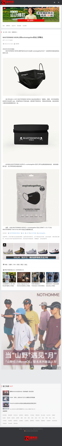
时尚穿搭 (5, 415)
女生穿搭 (25, 25)
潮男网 (20, 429)
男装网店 (37, 420)
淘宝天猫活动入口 (10, 270)
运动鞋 (4, 417)
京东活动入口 (20, 270)
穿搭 (18, 264)
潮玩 (29, 417)
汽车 (39, 417)
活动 (54, 417)
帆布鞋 (8, 417)
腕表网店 (16, 420)
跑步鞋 (13, 417)
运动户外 (14, 25)
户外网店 (5, 420)
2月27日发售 (33, 233)
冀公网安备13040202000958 (31, 431)
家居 (32, 417)
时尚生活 (16, 415)
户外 (14, 264)
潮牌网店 (32, 420)
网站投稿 (16, 423)
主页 (6, 32)
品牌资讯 (21, 415)
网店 (22, 264)
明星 (47, 417)
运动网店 (26, 420)
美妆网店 (10, 420)
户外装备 (32, 415)
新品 (26, 264)
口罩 (28, 233)
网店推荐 (10, 415)
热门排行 (48, 415)
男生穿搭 (19, 25)
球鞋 (6, 264)
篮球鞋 (17, 417)
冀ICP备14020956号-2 (38, 429)
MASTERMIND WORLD (14, 233)
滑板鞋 (53, 415)
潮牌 (10, 264)
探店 (43, 417)
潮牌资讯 (8, 25)
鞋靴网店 (43, 420)
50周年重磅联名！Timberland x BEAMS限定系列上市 (38, 285)
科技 (25, 417)
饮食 (36, 417)
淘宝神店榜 (54, 420)
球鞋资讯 (37, 415)
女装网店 (21, 420)
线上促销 (43, 415)
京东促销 (10, 423)
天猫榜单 (48, 420)
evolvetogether (42, 233)
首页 (4, 25)
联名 (23, 233)
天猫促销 (5, 423)
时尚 (9, 32)
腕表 (22, 417)
